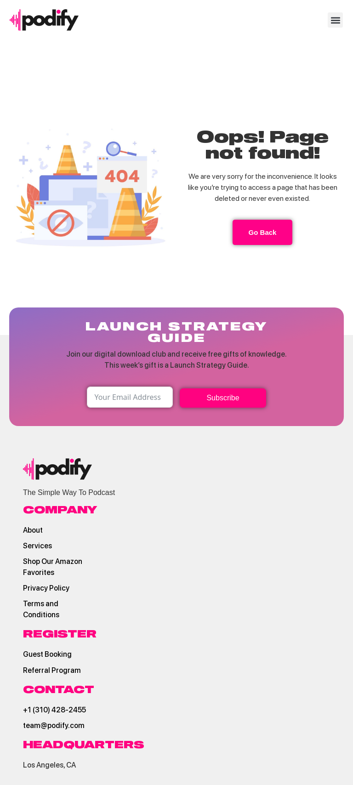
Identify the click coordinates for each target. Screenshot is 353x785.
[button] (335, 20)
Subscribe (222, 398)
